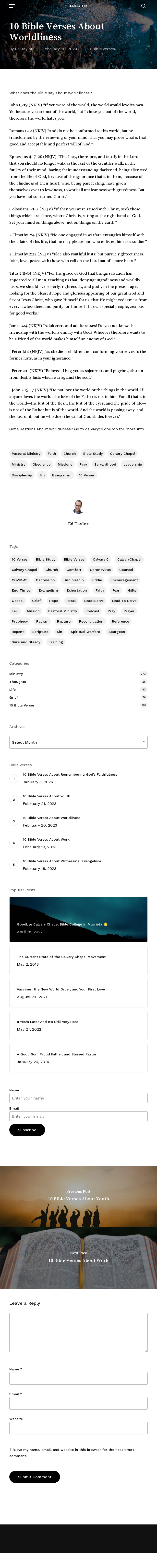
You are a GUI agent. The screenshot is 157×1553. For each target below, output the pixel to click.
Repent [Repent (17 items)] (18, 632)
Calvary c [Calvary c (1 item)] (101, 559)
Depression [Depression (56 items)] (45, 580)
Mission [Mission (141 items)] (33, 611)
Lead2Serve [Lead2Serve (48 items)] (94, 601)
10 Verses (87, 475)
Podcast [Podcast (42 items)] (92, 611)
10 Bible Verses (101, 49)
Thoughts (17, 682)
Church (69, 453)
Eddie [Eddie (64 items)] (97, 580)
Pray (83, 464)
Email (14, 1108)
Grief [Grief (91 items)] (36, 601)
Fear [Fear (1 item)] (116, 590)
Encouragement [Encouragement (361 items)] (124, 580)
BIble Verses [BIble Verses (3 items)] (74, 559)
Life (12, 689)
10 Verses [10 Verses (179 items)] (19, 559)
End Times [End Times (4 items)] (21, 590)
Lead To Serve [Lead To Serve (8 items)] (124, 601)
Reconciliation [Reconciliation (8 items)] (91, 621)
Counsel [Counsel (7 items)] (126, 570)
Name (14, 1090)
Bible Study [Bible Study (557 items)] (45, 559)
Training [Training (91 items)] (56, 642)
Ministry (18, 464)
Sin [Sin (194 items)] (59, 632)
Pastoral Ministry (26, 453)
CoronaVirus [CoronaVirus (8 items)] (100, 570)
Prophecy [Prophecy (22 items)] (20, 621)
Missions (65, 464)
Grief (13, 697)
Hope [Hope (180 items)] (53, 601)
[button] (12, 5)
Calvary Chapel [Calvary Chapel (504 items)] (24, 570)
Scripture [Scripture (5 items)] (40, 632)
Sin (42, 475)
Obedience (41, 464)
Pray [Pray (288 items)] (111, 611)
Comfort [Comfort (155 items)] (74, 570)
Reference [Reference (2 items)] (120, 621)
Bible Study (93, 453)
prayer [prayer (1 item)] (129, 611)
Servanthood (105, 464)
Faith (52, 453)
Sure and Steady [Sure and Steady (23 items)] (26, 642)
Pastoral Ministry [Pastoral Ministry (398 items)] (62, 611)
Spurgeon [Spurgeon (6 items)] (117, 632)
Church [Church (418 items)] (52, 570)
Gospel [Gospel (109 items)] (18, 601)
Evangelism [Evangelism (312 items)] (48, 590)
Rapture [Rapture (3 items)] (64, 621)
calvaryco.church (101, 429)
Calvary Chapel (122, 453)
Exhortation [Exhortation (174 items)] (77, 590)
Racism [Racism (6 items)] (42, 621)
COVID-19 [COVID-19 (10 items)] (19, 580)
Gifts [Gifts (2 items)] (132, 590)
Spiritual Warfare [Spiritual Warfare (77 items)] (85, 632)
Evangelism (62, 475)
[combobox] (78, 742)
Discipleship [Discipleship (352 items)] (73, 580)
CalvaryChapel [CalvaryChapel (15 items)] (129, 559)
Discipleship (22, 475)
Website (16, 1419)
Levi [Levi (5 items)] (15, 611)
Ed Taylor (24, 49)
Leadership (132, 464)
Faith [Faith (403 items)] (100, 590)
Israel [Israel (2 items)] (71, 601)
